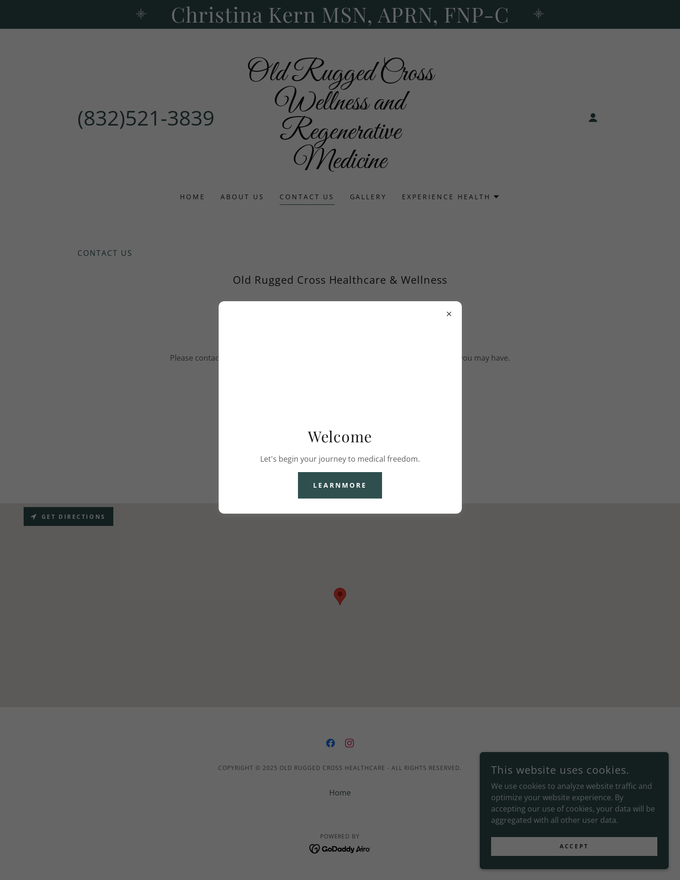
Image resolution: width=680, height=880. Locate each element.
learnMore (340, 485)
